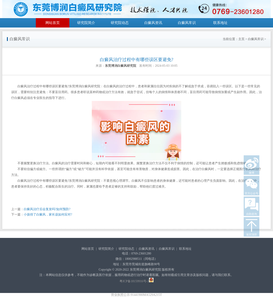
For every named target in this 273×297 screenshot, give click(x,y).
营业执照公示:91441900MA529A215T (136, 295)
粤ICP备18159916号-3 (134, 281)
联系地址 (220, 23)
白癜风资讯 (153, 23)
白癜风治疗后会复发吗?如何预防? (47, 209)
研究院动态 (120, 23)
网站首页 (52, 23)
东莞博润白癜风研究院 (120, 65)
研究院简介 (86, 23)
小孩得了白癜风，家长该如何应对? (48, 214)
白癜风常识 (187, 23)
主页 (241, 39)
